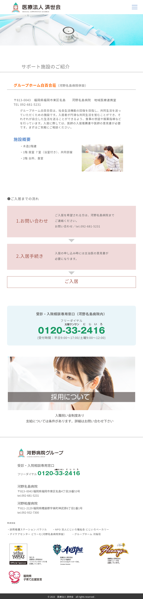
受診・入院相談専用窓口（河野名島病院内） (71, 313)
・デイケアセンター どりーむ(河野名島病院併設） (36, 534)
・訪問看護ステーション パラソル (27, 529)
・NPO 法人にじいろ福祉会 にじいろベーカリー (81, 529)
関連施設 (11, 522)
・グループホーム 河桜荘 (86, 534)
